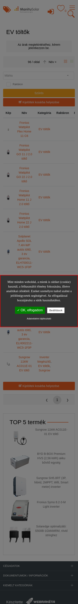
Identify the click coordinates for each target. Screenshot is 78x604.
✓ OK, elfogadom (30, 310)
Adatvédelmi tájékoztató (39, 318)
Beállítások (56, 310)
